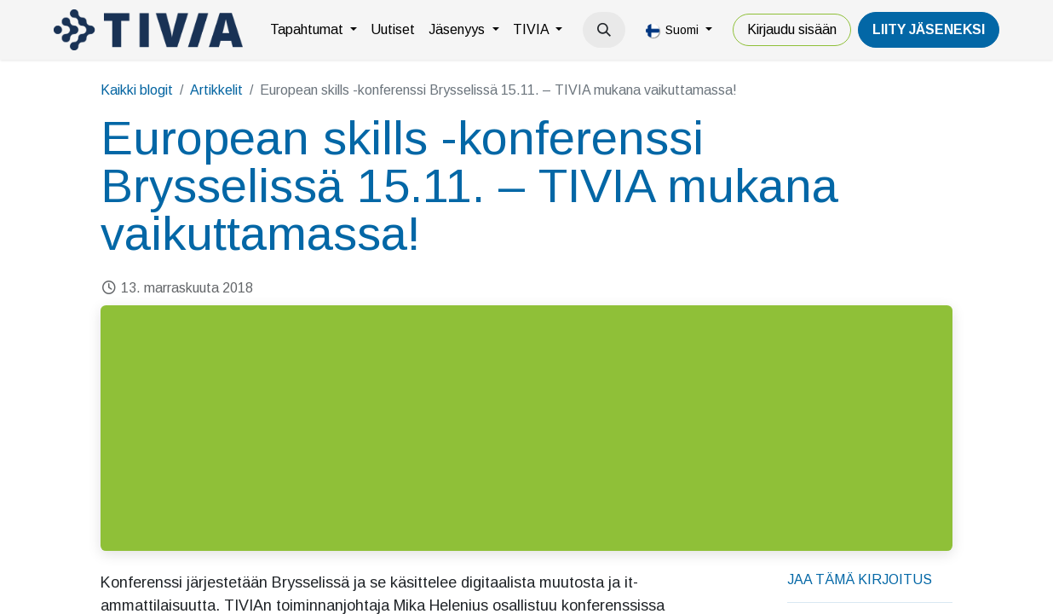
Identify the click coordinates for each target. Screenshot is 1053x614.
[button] (604, 30)
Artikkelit (216, 90)
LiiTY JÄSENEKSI (928, 29)
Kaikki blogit (137, 90)
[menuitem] (313, 30)
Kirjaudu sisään (792, 29)
